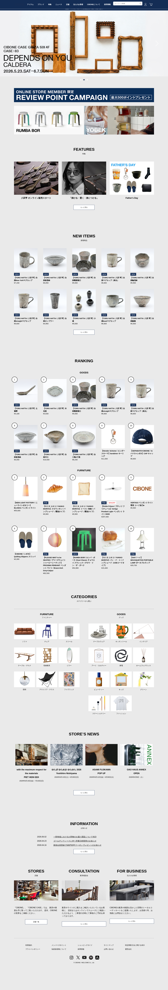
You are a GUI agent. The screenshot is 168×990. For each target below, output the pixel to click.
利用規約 (28, 969)
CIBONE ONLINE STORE (84, 17)
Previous (12, 61)
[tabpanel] (84, 61)
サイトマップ (109, 969)
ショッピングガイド (85, 969)
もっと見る (84, 225)
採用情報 (128, 25)
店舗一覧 (36, 945)
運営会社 (128, 973)
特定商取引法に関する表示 (135, 969)
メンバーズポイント (59, 969)
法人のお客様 (96, 25)
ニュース (73, 25)
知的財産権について (59, 973)
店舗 (83, 25)
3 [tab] (87, 97)
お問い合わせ (109, 973)
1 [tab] (81, 97)
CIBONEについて (113, 25)
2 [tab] (84, 97)
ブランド (51, 25)
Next (156, 61)
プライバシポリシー (32, 973)
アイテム (39, 25)
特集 (62, 25)
